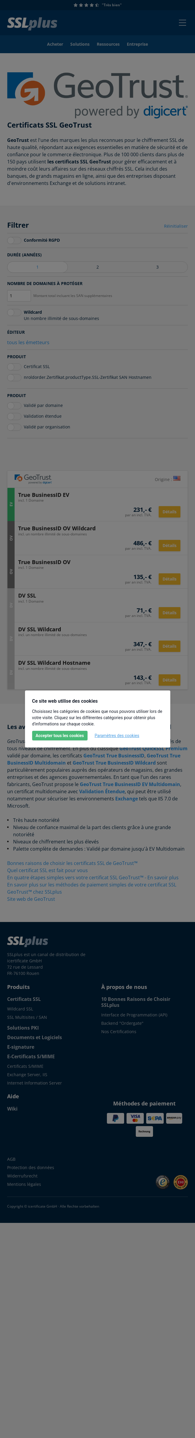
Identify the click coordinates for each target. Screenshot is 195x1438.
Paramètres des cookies (117, 735)
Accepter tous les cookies (60, 735)
